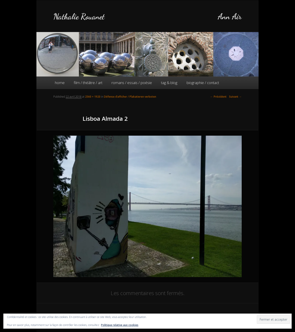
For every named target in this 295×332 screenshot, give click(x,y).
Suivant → (235, 97)
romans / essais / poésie (132, 82)
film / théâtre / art (88, 82)
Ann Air (230, 16)
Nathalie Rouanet (79, 16)
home (60, 82)
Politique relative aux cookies (119, 325)
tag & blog (169, 82)
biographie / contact (203, 82)
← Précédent (218, 97)
